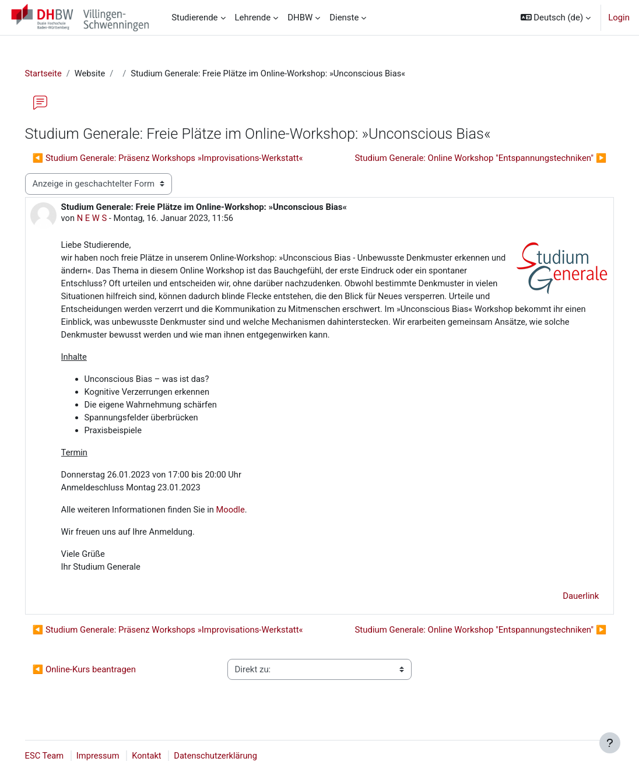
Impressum (116, 756)
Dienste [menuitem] (344, 17)
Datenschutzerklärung (235, 756)
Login (619, 17)
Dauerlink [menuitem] (564, 601)
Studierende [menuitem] (194, 17)
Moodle (249, 515)
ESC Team (61, 756)
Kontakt (165, 756)
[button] (556, 17)
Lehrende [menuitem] (253, 17)
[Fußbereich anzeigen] (609, 742)
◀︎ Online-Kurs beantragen (100, 675)
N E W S (109, 219)
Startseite (60, 74)
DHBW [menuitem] (300, 17)
